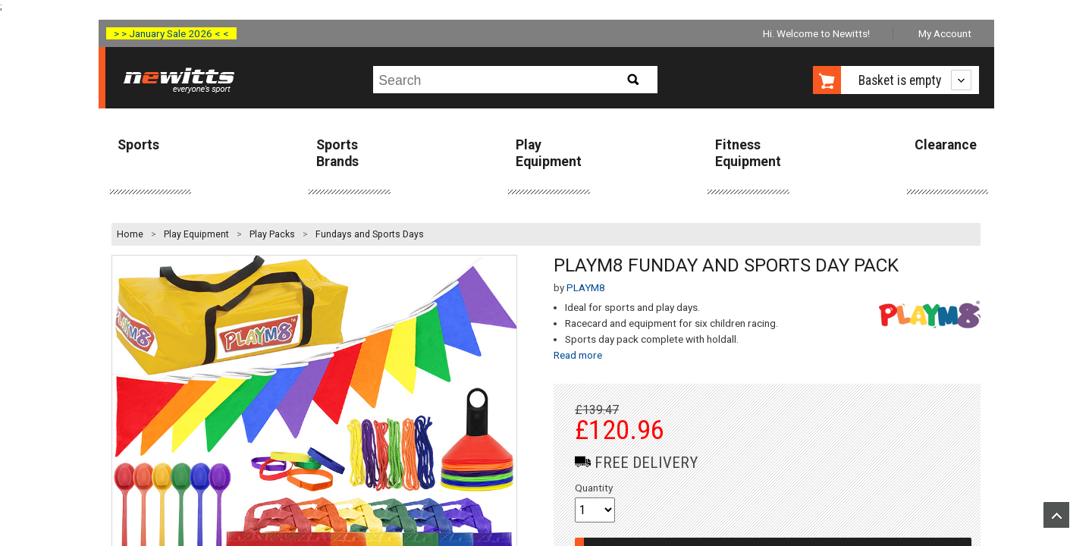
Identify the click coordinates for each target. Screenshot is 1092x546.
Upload (1056, 515)
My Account (944, 33)
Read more (578, 355)
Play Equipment (549, 152)
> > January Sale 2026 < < (171, 33)
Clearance (946, 144)
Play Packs (272, 234)
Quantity (594, 488)
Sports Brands (337, 152)
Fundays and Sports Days (369, 234)
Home (130, 234)
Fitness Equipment (748, 152)
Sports (138, 144)
